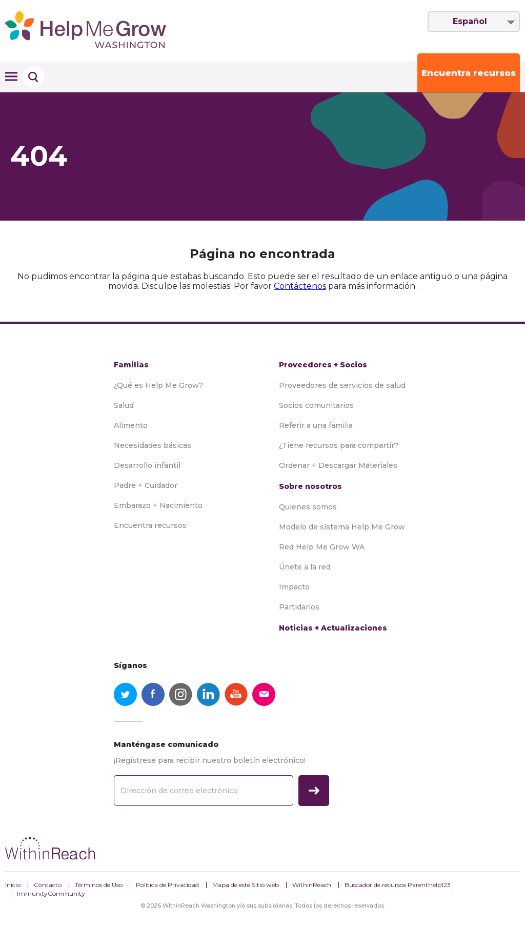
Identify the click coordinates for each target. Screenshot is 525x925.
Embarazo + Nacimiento (158, 505)
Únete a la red (305, 567)
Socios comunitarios (316, 405)
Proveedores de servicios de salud (342, 385)
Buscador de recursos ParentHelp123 (398, 885)
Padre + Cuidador (145, 485)
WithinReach (311, 885)
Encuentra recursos (468, 73)
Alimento (131, 425)
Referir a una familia (316, 425)
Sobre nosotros (310, 486)
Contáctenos (300, 286)
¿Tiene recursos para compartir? (338, 445)
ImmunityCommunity (51, 893)
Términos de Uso (99, 885)
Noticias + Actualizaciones (333, 628)
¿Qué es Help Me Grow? (158, 385)
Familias (131, 364)
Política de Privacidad (167, 885)
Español (470, 21)
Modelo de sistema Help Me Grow (342, 527)
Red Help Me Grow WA (322, 547)
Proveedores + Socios (323, 364)
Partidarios (299, 607)
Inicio (13, 885)
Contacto (48, 885)
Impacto (294, 587)
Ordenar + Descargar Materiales (338, 465)
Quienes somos (308, 506)
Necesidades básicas (152, 445)
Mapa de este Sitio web (245, 885)
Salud (124, 405)
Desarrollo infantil (147, 465)
